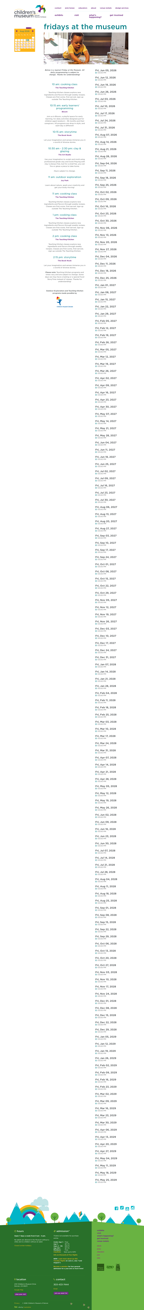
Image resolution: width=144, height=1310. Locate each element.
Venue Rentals (106, 8)
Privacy (17, 1303)
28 (30, 47)
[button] (116, 1208)
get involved (116, 15)
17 (19, 45)
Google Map (18, 1290)
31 (19, 50)
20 (28, 45)
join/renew (70, 8)
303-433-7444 (61, 1284)
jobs (98, 1258)
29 (33, 47)
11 (22, 42)
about (93, 8)
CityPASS (57, 1252)
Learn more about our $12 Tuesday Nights (66, 1260)
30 (16, 50)
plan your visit (21, 1294)
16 (16, 45)
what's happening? (95, 16)
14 (30, 42)
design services (121, 8)
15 (33, 42)
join (98, 1255)
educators (82, 8)
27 (28, 47)
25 (22, 47)
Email (55, 1289)
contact (58, 8)
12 (25, 42)
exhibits (59, 15)
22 (33, 45)
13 (28, 42)
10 (19, 42)
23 (16, 47)
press (99, 1249)
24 (19, 47)
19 (25, 45)
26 (25, 47)
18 (22, 45)
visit (76, 15)
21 (30, 45)
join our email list (61, 1293)
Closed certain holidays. (23, 1245)
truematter (27, 1307)
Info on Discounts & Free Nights (65, 1255)
